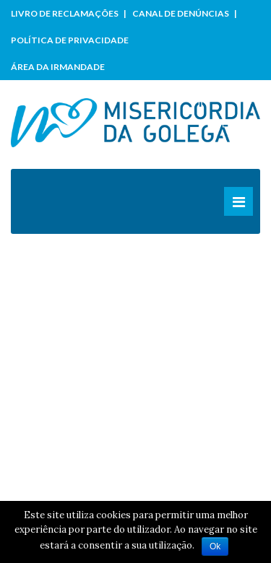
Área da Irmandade (58, 66)
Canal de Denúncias (180, 13)
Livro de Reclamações (65, 13)
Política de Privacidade (70, 40)
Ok (215, 546)
